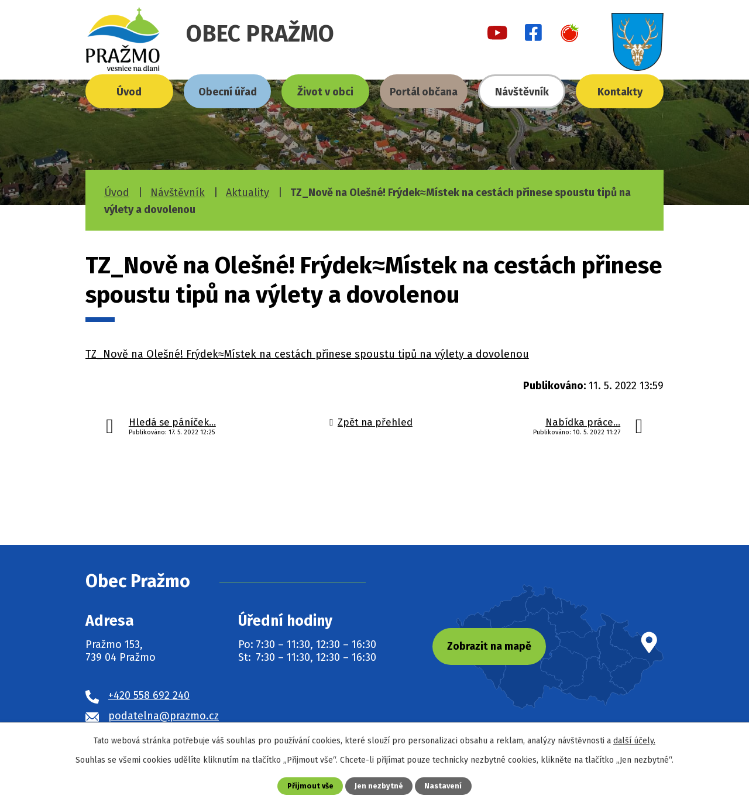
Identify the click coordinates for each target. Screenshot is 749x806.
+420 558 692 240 (149, 695)
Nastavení (443, 785)
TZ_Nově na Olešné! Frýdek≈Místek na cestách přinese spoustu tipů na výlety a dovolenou (307, 354)
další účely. (634, 741)
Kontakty (620, 91)
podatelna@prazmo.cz (163, 715)
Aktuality (247, 192)
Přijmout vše (310, 785)
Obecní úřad (227, 91)
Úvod (129, 91)
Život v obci (325, 91)
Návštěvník (522, 91)
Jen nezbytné (379, 785)
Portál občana (424, 91)
